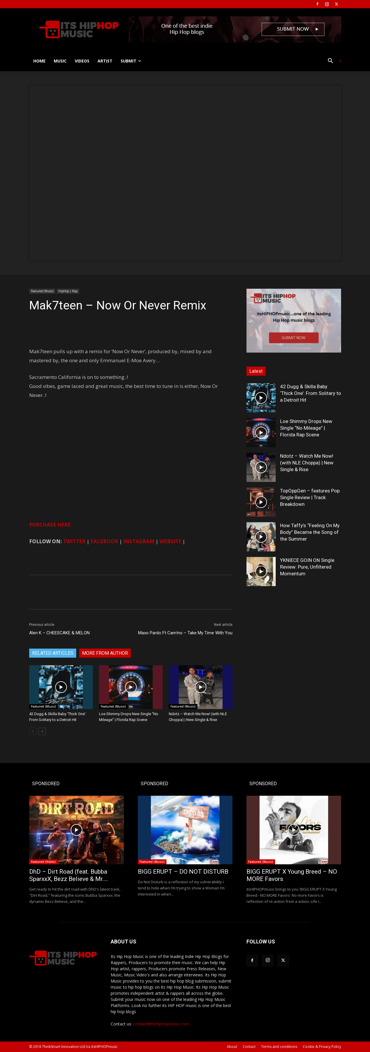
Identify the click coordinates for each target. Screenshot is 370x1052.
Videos (82, 61)
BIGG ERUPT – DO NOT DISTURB (183, 871)
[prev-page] (33, 731)
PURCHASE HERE (50, 524)
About (232, 1046)
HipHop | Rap (67, 291)
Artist (105, 61)
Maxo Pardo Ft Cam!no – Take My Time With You (185, 632)
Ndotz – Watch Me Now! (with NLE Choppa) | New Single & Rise (306, 462)
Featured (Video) (43, 862)
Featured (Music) (42, 291)
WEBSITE (170, 541)
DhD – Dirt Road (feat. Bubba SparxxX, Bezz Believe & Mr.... (68, 875)
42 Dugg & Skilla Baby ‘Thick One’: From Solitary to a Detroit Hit (310, 393)
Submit (131, 61)
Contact (249, 1046)
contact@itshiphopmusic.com (161, 1024)
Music (60, 61)
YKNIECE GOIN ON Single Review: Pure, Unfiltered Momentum (307, 566)
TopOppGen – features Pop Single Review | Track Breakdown (310, 497)
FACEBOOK (104, 541)
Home (39, 61)
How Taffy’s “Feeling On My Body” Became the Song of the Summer (310, 532)
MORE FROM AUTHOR (105, 653)
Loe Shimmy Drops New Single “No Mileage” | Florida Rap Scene (306, 428)
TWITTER (74, 541)
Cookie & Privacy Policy (322, 1046)
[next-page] (42, 731)
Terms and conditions (279, 1046)
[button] (332, 61)
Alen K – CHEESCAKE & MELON (59, 632)
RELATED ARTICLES (52, 653)
